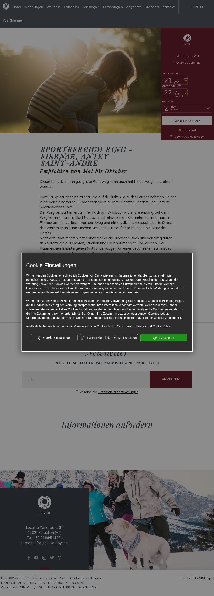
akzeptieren (163, 338)
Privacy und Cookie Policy (153, 326)
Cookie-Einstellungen (54, 338)
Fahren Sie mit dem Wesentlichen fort (109, 338)
